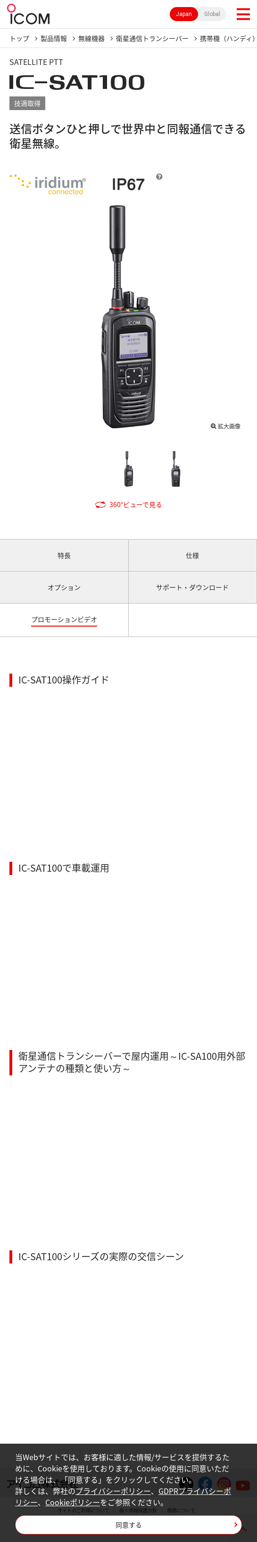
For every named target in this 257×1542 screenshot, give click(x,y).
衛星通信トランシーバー (152, 38)
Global (212, 14)
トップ (19, 38)
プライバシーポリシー (113, 1490)
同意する (129, 1524)
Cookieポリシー (72, 1502)
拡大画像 (229, 426)
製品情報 (54, 38)
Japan (184, 14)
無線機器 (91, 38)
